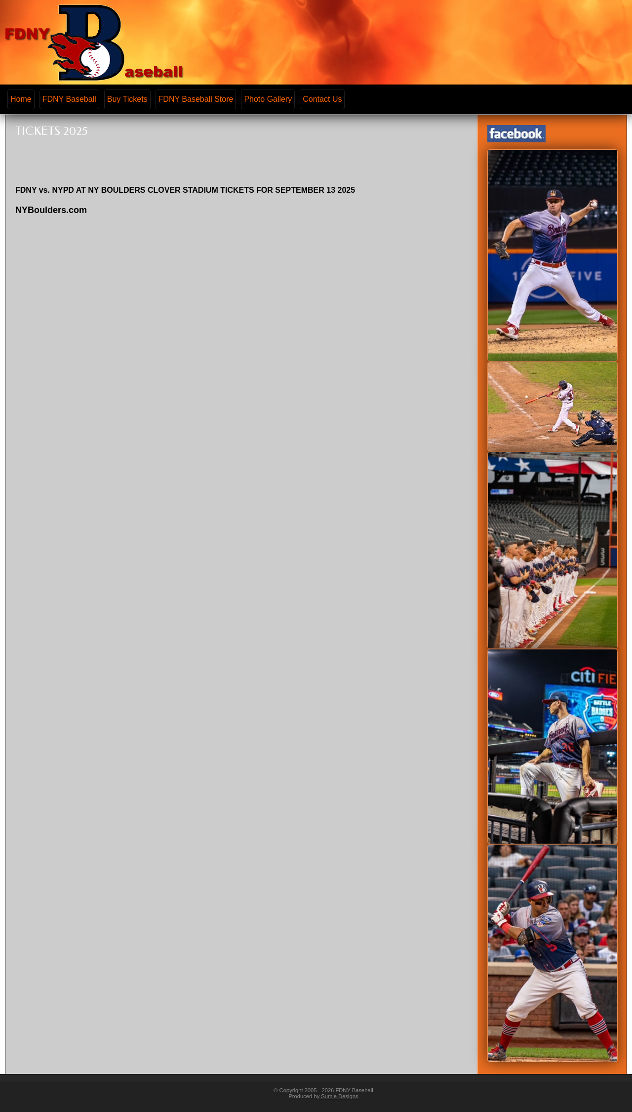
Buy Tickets (127, 99)
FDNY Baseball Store (196, 99)
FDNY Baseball (69, 99)
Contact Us (322, 99)
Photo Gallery (268, 99)
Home (21, 99)
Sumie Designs (338, 1096)
